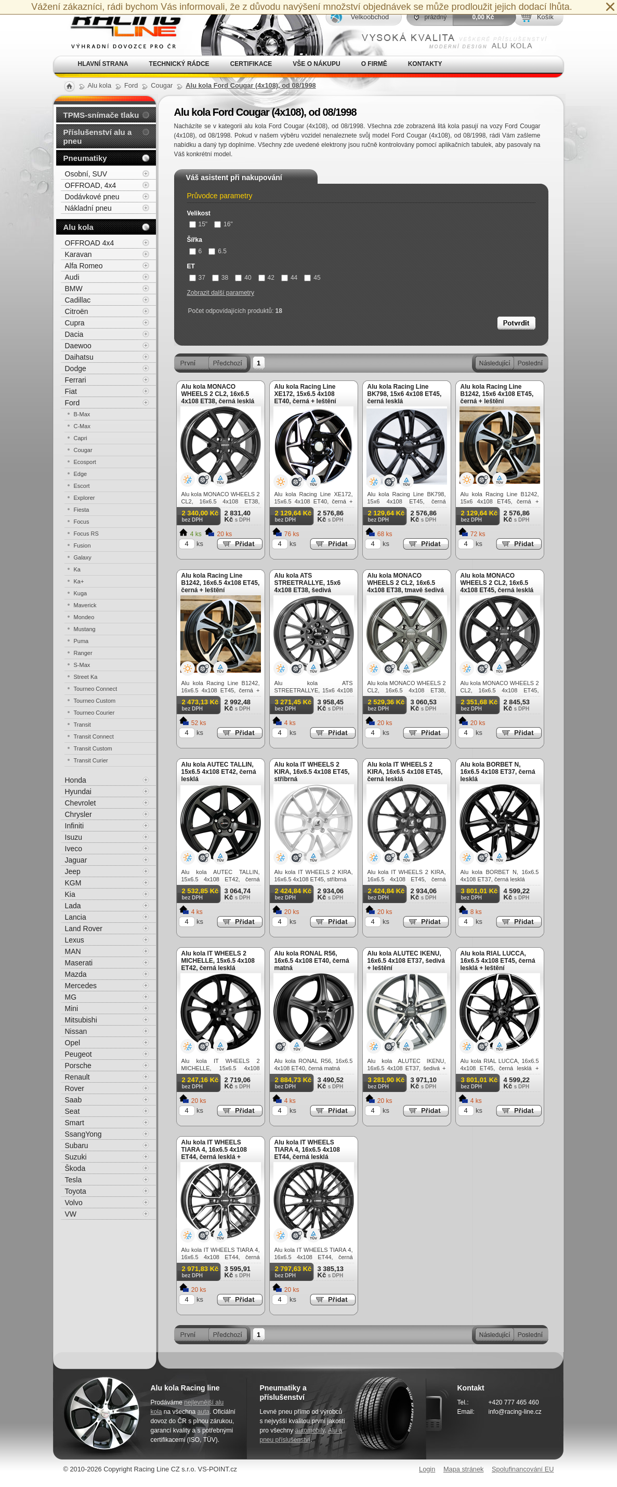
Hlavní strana (103, 63)
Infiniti (74, 826)
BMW (74, 288)
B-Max (82, 414)
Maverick (85, 605)
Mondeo (84, 617)
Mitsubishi (81, 1020)
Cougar (83, 450)
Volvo (74, 1202)
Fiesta (81, 510)
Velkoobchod (370, 17)
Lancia (75, 917)
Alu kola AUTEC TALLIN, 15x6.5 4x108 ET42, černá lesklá (218, 772)
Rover (74, 1088)
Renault (77, 1077)
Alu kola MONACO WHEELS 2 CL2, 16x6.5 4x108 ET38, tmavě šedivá (405, 583)
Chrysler (78, 814)
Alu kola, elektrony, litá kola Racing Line (119, 28)
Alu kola (78, 227)
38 (220, 277)
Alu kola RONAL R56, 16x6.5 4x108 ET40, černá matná (311, 961)
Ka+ (79, 581)
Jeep (73, 871)
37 (197, 277)
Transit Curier (91, 760)
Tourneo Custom (95, 701)
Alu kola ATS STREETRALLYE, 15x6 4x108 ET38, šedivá (307, 583)
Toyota (75, 1191)
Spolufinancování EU (523, 1469)
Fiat (71, 391)
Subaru (76, 1145)
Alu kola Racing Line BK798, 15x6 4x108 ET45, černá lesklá (404, 394)
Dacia (74, 334)
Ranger (83, 653)
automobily (310, 1430)
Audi (72, 277)
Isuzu (73, 837)
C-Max (82, 426)
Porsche (78, 1065)
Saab (73, 1100)
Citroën (76, 311)
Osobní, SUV (86, 174)
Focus (81, 522)
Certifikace (251, 63)
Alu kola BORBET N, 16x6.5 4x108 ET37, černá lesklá (498, 772)
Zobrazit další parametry (220, 292)
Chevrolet (80, 803)
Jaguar (76, 860)
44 (289, 277)
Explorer (84, 498)
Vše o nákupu (316, 63)
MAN (73, 951)
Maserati (79, 963)
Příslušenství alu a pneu (97, 136)
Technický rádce (179, 63)
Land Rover (83, 928)
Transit (82, 724)
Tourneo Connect (95, 689)
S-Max (82, 665)
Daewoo (78, 346)
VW (71, 1214)
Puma (81, 641)
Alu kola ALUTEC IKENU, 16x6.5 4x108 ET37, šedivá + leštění (406, 961)
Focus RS (86, 533)
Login (427, 1469)
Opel (73, 1043)
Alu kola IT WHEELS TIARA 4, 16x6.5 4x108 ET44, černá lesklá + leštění (214, 1153)
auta (203, 1411)
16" (223, 224)
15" (198, 224)
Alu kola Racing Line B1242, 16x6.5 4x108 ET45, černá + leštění (220, 583)
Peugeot (78, 1054)
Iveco (73, 848)
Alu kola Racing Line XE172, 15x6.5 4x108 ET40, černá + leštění (305, 394)
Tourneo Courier (94, 713)
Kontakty (425, 63)
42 (266, 277)
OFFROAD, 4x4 (90, 185)
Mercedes (81, 985)
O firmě (374, 63)
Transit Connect (94, 736)
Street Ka (86, 677)
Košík (545, 17)
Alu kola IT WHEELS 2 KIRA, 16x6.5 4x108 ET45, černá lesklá (405, 772)
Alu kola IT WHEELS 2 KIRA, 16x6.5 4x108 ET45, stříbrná (312, 772)
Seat (72, 1111)
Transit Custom (93, 748)
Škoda (75, 1168)
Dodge (75, 368)
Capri (80, 438)
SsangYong (83, 1134)
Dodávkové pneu (92, 197)
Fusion (82, 545)
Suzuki (76, 1157)
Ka (77, 569)
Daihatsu (79, 357)
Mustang (85, 629)
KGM (73, 883)
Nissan (76, 1031)
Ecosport (85, 462)
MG (71, 997)
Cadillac (78, 300)
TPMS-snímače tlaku (101, 115)
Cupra (75, 323)
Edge (80, 474)
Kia (70, 894)
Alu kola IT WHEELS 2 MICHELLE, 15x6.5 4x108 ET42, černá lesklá (218, 961)
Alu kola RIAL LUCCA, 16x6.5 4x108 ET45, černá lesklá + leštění (498, 961)
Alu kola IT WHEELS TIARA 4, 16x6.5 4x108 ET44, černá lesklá (307, 1150)
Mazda (76, 974)
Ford (72, 403)
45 (312, 277)
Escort (82, 486)
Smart (74, 1122)
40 (243, 277)
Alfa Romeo (84, 266)
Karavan (78, 254)
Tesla (73, 1180)
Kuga (80, 593)
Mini (71, 1008)
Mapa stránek (463, 1469)
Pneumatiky (85, 158)
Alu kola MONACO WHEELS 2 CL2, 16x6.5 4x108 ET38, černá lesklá (218, 394)
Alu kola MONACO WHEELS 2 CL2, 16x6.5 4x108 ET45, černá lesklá (497, 583)
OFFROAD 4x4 (89, 243)
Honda (75, 780)
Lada (73, 906)
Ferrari (75, 380)
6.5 (217, 251)
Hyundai (78, 791)
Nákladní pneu (88, 208)
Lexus (74, 940)
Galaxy (82, 557)
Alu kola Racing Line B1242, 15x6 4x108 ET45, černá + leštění (497, 394)
